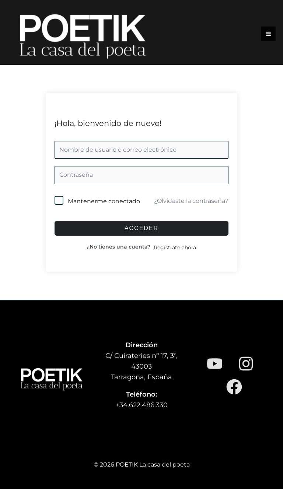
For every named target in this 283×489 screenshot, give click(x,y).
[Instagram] (246, 363)
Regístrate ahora (175, 247)
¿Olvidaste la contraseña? (191, 200)
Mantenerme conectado (104, 201)
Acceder (141, 228)
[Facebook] (234, 386)
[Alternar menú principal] (268, 34)
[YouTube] (214, 363)
